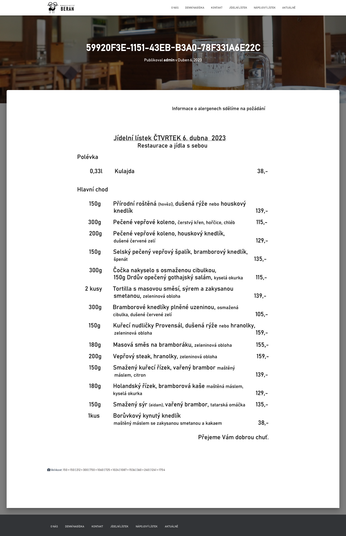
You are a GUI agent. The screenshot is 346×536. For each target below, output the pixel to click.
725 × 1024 (112, 470)
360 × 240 (143, 470)
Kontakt (216, 7)
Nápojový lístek (265, 7)
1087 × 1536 (127, 470)
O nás (175, 7)
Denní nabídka (194, 7)
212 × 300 (82, 470)
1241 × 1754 (158, 470)
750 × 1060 (96, 470)
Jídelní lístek (238, 7)
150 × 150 (69, 470)
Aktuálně (288, 7)
